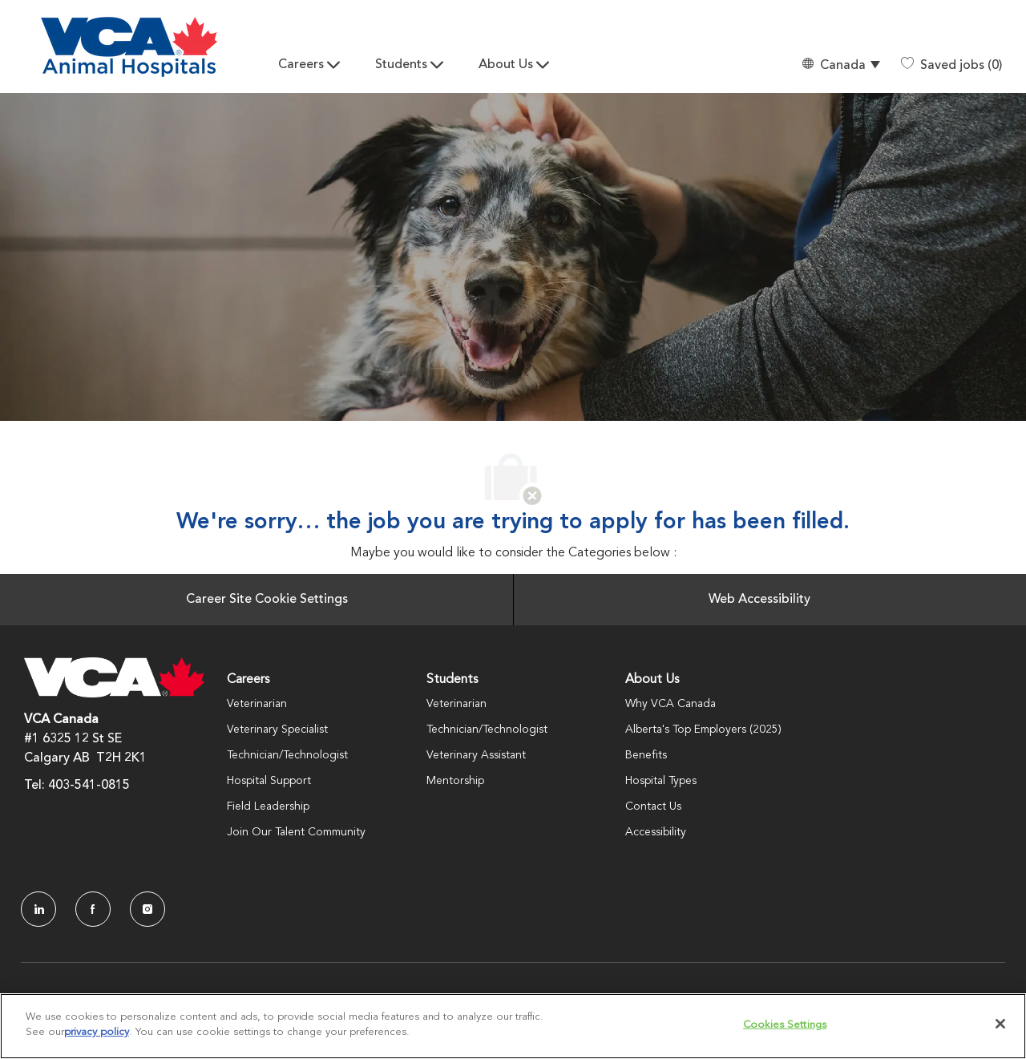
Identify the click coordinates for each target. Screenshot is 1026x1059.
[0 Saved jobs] (951, 65)
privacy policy (96, 1032)
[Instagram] (147, 909)
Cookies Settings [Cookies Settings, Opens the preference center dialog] (784, 1025)
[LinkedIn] (38, 909)
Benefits (646, 755)
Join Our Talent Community (296, 832)
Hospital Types (661, 780)
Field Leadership (268, 806)
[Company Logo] (129, 46)
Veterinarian (257, 703)
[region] (513, 1026)
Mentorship (455, 780)
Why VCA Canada (670, 703)
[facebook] (93, 909)
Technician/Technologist (287, 755)
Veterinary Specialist (277, 729)
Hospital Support (269, 780)
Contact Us (653, 806)
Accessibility (655, 832)
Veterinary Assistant (476, 755)
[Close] (1000, 1023)
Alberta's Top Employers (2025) (703, 729)
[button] (840, 65)
